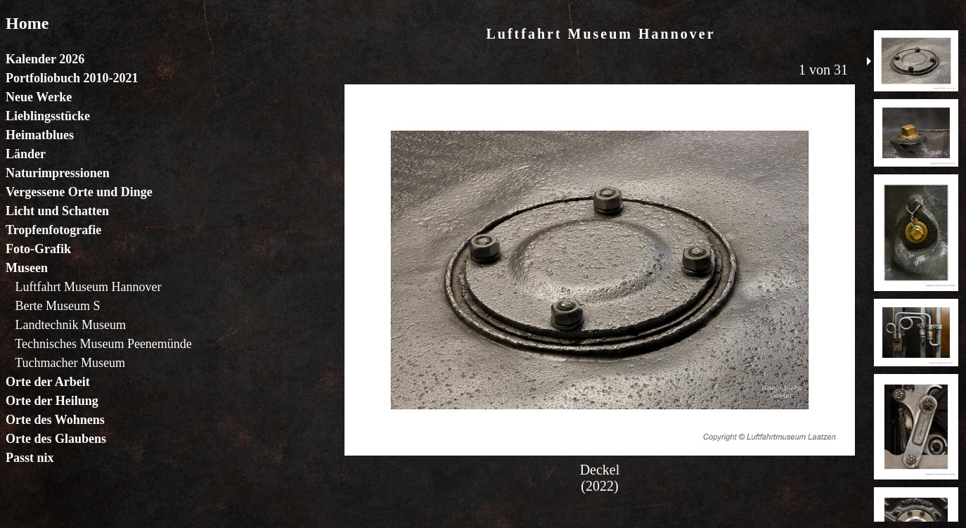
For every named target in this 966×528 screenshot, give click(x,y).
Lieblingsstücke (48, 116)
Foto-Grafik (38, 249)
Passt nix (30, 458)
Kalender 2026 (45, 59)
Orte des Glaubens (56, 439)
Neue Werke (39, 97)
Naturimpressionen (58, 173)
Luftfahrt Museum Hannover (88, 287)
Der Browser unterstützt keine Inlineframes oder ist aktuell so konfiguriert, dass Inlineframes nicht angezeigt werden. (599, 268)
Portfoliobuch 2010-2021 (72, 78)
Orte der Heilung (52, 401)
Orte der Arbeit (48, 382)
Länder (26, 154)
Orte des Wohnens (55, 420)
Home (27, 23)
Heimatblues (40, 135)
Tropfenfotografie (53, 230)
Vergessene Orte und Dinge (79, 192)
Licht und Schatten (57, 211)
